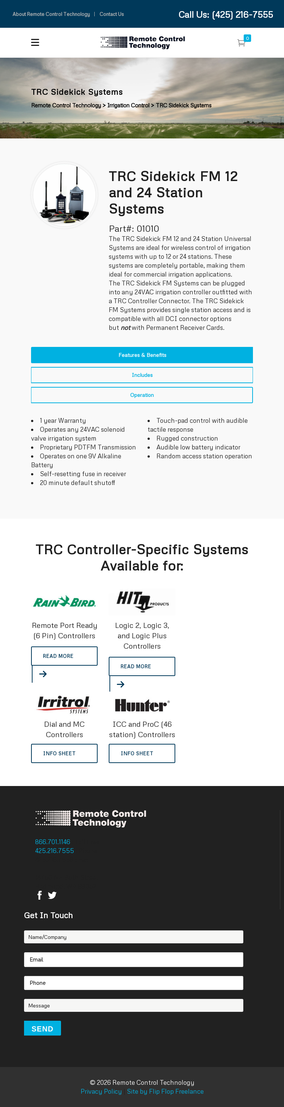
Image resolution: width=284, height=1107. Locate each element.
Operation (142, 395)
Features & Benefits (142, 355)
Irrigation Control (128, 105)
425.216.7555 (55, 851)
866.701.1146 (53, 842)
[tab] (142, 355)
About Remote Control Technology (51, 14)
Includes (142, 375)
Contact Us (111, 14)
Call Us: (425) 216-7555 (226, 14)
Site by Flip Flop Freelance (164, 1091)
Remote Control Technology (66, 105)
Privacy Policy (101, 1091)
